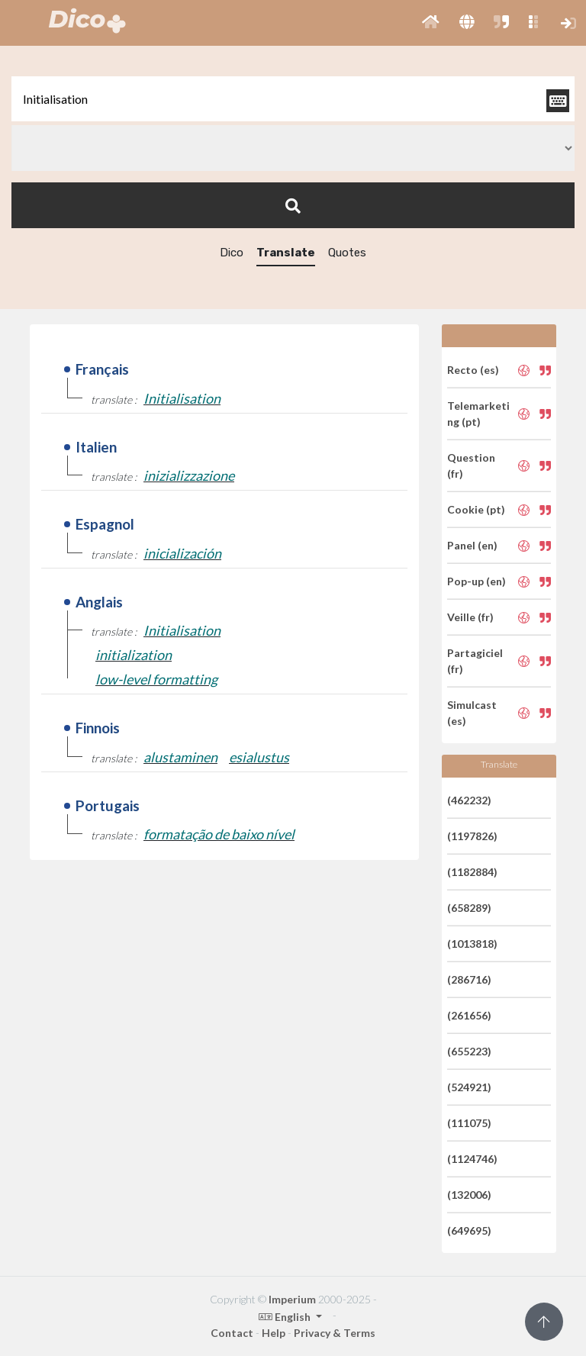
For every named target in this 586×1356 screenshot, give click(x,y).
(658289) (469, 907)
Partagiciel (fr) (475, 660)
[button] (430, 23)
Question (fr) (471, 465)
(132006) (469, 1194)
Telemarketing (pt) (478, 413)
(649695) (469, 1230)
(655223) (469, 1051)
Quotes (347, 252)
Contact (232, 1332)
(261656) (469, 1015)
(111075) (469, 1122)
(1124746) (472, 1158)
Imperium (292, 1299)
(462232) (469, 800)
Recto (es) (473, 369)
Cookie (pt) (476, 509)
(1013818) (472, 943)
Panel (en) (472, 545)
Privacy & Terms (334, 1332)
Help (273, 1332)
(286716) (469, 979)
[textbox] (293, 98)
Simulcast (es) (472, 712)
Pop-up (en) (476, 581)
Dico (231, 252)
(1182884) (472, 871)
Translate (285, 252)
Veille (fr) (470, 616)
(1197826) (472, 835)
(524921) (469, 1087)
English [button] (286, 1316)
